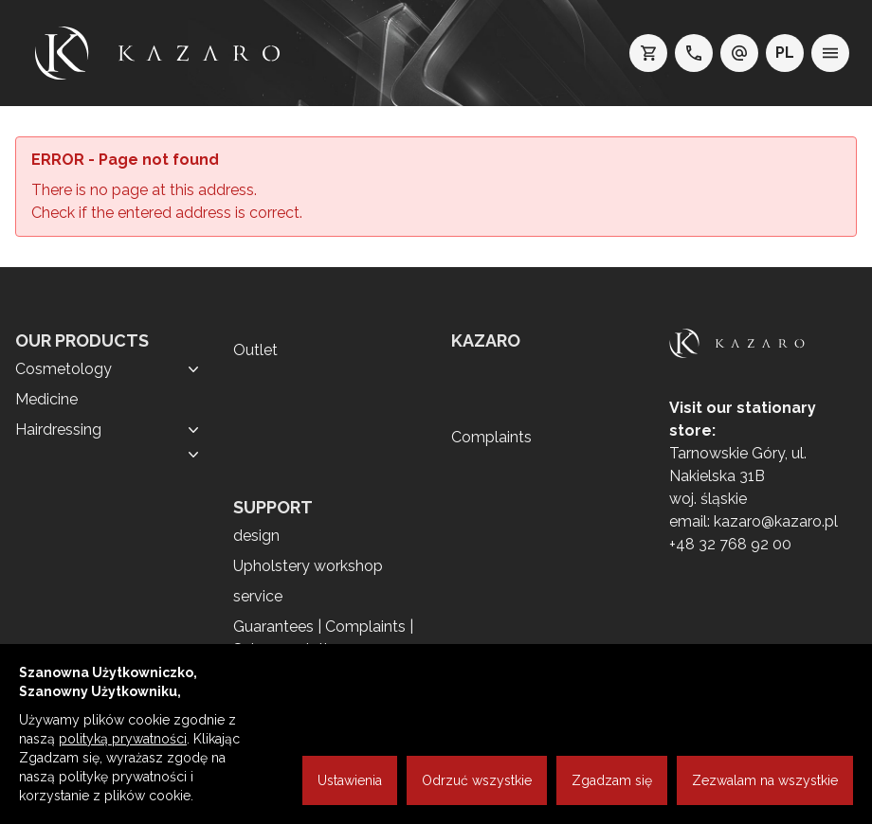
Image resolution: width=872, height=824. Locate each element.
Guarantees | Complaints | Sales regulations (323, 638)
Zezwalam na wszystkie (765, 780)
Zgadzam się (612, 780)
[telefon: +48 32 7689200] (694, 53)
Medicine (46, 399)
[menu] (830, 53)
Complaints (491, 437)
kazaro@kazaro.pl (776, 521)
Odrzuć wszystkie (477, 780)
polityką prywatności (123, 738)
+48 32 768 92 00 (730, 544)
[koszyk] (648, 53)
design (256, 536)
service (257, 596)
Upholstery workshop (308, 566)
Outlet (255, 350)
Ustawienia (350, 780)
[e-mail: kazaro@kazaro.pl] (739, 53)
